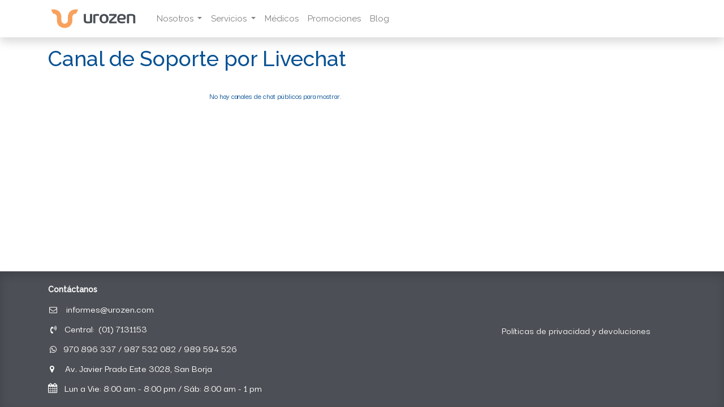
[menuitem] (281, 19)
